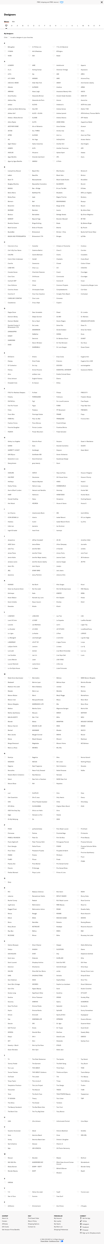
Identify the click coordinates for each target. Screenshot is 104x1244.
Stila (82, 958)
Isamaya (59, 530)
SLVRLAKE (59, 958)
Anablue (59, 87)
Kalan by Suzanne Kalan (16, 589)
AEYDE (10, 131)
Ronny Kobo (85, 896)
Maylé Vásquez (37, 739)
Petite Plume (36, 846)
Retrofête (35, 922)
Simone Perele (36, 1006)
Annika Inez (60, 131)
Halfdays (11, 481)
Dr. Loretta (84, 312)
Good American (37, 459)
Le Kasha (35, 633)
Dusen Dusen (85, 347)
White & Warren (61, 1168)
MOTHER (84, 713)
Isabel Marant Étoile (63, 522)
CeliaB (34, 259)
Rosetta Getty (85, 909)
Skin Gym (35, 1049)
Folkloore (59, 397)
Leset (34, 659)
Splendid (59, 1006)
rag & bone (11, 905)
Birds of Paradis (37, 227)
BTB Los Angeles (86, 193)
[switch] (5, 47)
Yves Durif (59, 1196)
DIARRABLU (36, 347)
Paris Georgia (12, 846)
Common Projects (62, 285)
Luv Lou (83, 651)
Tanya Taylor (12, 1081)
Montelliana (85, 695)
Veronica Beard (37, 1135)
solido (58, 971)
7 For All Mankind (62, 47)
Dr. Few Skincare (61, 343)
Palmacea (11, 833)
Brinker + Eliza (61, 232)
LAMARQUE (12, 642)
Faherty (10, 397)
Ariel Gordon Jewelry (87, 83)
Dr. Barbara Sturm (62, 338)
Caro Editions (12, 285)
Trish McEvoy (85, 1081)
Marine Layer (36, 682)
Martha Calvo (36, 708)
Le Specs (35, 668)
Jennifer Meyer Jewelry (39, 557)
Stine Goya (84, 967)
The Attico (11, 1103)
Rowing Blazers (86, 922)
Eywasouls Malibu (87, 370)
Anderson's (60, 104)
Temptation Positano (14, 1085)
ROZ (82, 931)
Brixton (83, 175)
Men (13, 22)
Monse (83, 686)
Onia (58, 793)
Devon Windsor (37, 343)
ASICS (83, 91)
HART (9, 494)
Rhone (34, 935)
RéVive (34, 931)
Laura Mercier (12, 659)
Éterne (58, 378)
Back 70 (10, 179)
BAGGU (10, 188)
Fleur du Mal (36, 419)
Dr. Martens (84, 316)
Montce (83, 691)
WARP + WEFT (37, 1166)
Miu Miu (59, 748)
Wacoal (10, 1158)
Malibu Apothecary (14, 713)
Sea (9, 1019)
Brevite (58, 227)
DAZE (9, 344)
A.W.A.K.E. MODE (13, 83)
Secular (10, 1023)
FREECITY (84, 392)
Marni (34, 695)
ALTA (33, 148)
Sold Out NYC (60, 962)
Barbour (10, 214)
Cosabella (84, 254)
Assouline (84, 100)
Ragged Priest (12, 909)
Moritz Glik (84, 708)
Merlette (59, 691)
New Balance (36, 775)
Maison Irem (12, 700)
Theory (34, 1098)
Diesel (58, 312)
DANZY (10, 336)
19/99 (9, 55)
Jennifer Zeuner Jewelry (39, 562)
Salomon (11, 967)
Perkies (34, 833)
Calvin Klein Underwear (15, 259)
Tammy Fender (12, 1063)
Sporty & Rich (60, 1015)
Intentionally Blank (38, 513)
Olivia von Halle (37, 810)
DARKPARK (11, 340)
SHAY (34, 954)
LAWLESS (35, 616)
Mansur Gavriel (13, 726)
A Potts (58, 161)
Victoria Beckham (62, 1131)
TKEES (58, 1090)
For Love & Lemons (62, 401)
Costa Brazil (85, 259)
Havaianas (35, 477)
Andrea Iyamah (61, 113)
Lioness (58, 646)
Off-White (11, 806)
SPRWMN (59, 1019)
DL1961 (58, 316)
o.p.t (9, 793)
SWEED (83, 1036)
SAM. (9, 975)
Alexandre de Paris (38, 100)
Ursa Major (84, 1121)
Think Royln (60, 1068)
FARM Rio (11, 419)
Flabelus (35, 410)
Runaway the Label (87, 935)
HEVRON (35, 503)
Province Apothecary (87, 852)
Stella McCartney (86, 945)
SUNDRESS (84, 1002)
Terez (9, 1094)
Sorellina (59, 993)
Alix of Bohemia (37, 126)
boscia (58, 210)
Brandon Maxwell (62, 219)
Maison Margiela (13, 704)
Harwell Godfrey (13, 499)
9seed (58, 55)
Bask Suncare (12, 227)
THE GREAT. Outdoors (39, 1072)
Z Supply (84, 1206)
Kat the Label (36, 589)
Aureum (83, 126)
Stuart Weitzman (86, 984)
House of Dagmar (86, 473)
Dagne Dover (12, 312)
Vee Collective (12, 1144)
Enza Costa (60, 357)
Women (6, 22)
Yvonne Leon (85, 1192)
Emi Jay (34, 365)
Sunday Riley (85, 997)
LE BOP (34, 620)
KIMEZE (59, 593)
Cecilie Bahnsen (37, 254)
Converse (59, 298)
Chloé (34, 285)
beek (33, 197)
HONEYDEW (60, 494)
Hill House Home (61, 477)
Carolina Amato (13, 289)
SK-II (33, 1036)
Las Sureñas (12, 655)
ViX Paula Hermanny (63, 1148)
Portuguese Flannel (62, 842)
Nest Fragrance (37, 766)
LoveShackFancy (86, 629)
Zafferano (11, 1206)
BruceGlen (84, 179)
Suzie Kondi (84, 1028)
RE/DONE (11, 935)
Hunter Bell (84, 490)
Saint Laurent (12, 962)
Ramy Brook (12, 926)
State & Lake (60, 1036)
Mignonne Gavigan (62, 708)
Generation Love (13, 459)
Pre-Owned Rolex (62, 868)
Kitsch (58, 606)
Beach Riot (35, 171)
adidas (10, 104)
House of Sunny (86, 477)
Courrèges (84, 272)
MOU (82, 717)
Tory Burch (84, 1063)
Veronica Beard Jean (38, 1139)
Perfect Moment (13, 872)
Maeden (10, 691)
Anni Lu (58, 135)
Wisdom (59, 1173)
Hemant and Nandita (39, 490)
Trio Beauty (84, 1076)
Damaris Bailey (13, 316)
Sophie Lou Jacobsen (63, 984)
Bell (33, 201)
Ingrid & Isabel (12, 530)
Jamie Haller (12, 557)
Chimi (34, 281)
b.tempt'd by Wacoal (14, 171)
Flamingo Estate (37, 414)
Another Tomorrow (62, 148)
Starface (59, 1032)
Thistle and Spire (61, 1072)
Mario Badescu (37, 686)
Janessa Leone (12, 562)
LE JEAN (35, 629)
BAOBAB (10, 210)
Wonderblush (85, 1162)
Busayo (83, 201)
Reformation (36, 905)
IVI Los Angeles (86, 517)
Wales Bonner (12, 1166)
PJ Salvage (35, 868)
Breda (58, 223)
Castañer (35, 246)
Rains (9, 922)
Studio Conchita (86, 988)
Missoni (59, 739)
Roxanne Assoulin (86, 926)
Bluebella (59, 193)
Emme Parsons (37, 370)
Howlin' (83, 481)
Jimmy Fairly (60, 553)
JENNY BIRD (36, 570)
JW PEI (83, 562)
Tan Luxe (11, 1068)
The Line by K (36, 1081)
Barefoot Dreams (13, 223)
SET (9, 1041)
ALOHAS (35, 135)
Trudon (83, 1085)
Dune (82, 334)
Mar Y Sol (35, 717)
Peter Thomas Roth (38, 842)
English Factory (37, 378)
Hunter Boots (85, 494)
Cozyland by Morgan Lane (89, 285)
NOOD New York (61, 779)
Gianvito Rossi (37, 441)
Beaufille (35, 175)
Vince (58, 1135)
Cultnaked (84, 294)
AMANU (34, 161)
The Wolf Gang (61, 1063)
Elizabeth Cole (12, 383)
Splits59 (59, 1010)
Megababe (35, 743)
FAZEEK (10, 432)
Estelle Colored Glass (63, 374)
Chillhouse (35, 276)
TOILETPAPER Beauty (63, 1094)
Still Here (84, 962)
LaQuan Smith (12, 646)
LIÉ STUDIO (60, 629)
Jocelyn (58, 566)
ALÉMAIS (35, 87)
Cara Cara (11, 276)
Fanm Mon (11, 414)
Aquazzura (84, 69)
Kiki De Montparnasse (63, 589)
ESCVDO (59, 365)
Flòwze (58, 392)
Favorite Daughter (13, 427)
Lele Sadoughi (36, 638)
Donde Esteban (61, 330)
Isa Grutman (60, 526)
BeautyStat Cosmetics (39, 184)
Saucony (10, 1002)
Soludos (59, 975)
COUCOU (84, 268)
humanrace (84, 486)
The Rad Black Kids (38, 1107)
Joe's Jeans (59, 570)
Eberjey (10, 361)
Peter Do (35, 837)
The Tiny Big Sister (38, 1111)
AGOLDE (11, 152)
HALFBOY (11, 477)
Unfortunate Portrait (63, 1121)
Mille (58, 717)
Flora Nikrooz (36, 423)
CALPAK (10, 254)
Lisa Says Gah (61, 655)
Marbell (10, 730)
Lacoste (10, 624)
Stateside (59, 1041)
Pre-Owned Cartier (62, 864)
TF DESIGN (11, 1098)
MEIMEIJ (35, 748)
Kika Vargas (60, 584)
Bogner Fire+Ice (61, 197)
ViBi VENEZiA (36, 1148)
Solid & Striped (61, 967)
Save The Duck (12, 1006)
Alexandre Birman (38, 96)
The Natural (36, 1090)
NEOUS (34, 762)
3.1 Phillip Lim (36, 47)
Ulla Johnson (36, 1121)
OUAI (82, 806)
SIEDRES (35, 984)
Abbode (10, 87)
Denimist (35, 338)
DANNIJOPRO (12, 331)
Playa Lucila (36, 872)
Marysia (34, 713)
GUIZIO (83, 446)
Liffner (58, 633)
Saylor (10, 1010)
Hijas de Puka (61, 473)
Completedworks (61, 289)
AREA (82, 74)
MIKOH (58, 713)
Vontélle (83, 1131)
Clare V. (58, 250)
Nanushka (11, 770)
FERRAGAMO (36, 397)
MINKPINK (59, 721)
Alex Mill (35, 109)
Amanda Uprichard (38, 157)
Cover (83, 281)
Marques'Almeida (37, 700)
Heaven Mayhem (37, 481)
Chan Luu (35, 268)
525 (33, 55)
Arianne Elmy (85, 78)
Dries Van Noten (86, 330)
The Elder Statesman (39, 1059)
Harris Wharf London (14, 490)
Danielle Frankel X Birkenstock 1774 (14, 326)
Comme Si (59, 281)
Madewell (11, 682)
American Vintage (62, 69)
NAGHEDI (11, 762)
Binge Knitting (36, 223)
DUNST (83, 338)
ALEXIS (34, 104)
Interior (34, 517)
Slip (57, 954)
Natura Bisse (12, 783)
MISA (58, 726)
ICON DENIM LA (13, 517)
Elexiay (10, 370)
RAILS (10, 918)
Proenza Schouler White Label (88, 847)
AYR (82, 148)
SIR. (33, 1023)
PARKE (10, 855)
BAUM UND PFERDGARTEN (17, 236)
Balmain (10, 201)
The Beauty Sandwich (15, 1107)
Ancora (58, 100)
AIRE (33, 65)
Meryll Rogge (60, 695)
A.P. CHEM (11, 78)
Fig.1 (33, 401)
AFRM (10, 135)
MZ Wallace (84, 743)
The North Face (37, 1094)
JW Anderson (85, 557)
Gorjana (59, 441)
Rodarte (59, 922)
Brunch (83, 184)
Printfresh (84, 829)
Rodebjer (59, 926)
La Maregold (12, 638)
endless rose (36, 374)
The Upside (60, 1059)
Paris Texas (11, 850)
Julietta (83, 549)
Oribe (58, 802)
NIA (33, 783)
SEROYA (10, 1032)
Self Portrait (12, 1028)
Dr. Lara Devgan (61, 347)
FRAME (58, 414)
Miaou (58, 700)
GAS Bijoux (11, 454)
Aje (33, 74)
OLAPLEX (35, 793)
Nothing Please (86, 762)
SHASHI (34, 949)
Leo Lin (34, 655)
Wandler (35, 1158)
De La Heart (36, 321)
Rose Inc (83, 905)
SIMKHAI (35, 1002)
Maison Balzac (12, 695)
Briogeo (58, 236)
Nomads (59, 775)
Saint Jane (11, 958)
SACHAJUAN (12, 954)
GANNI (10, 446)
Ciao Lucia (35, 298)
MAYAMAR (35, 730)
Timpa (58, 1081)
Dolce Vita (59, 325)
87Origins (59, 51)
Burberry (83, 197)
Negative (35, 757)
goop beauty (36, 463)
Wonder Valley (85, 1166)
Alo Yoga (35, 139)
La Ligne (10, 633)
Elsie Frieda (36, 361)
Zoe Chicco (60, 1206)
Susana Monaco (86, 1019)
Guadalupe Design (62, 459)
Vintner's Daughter (62, 1139)
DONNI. (58, 334)
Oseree (58, 815)
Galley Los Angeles (14, 441)
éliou (9, 374)
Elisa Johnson (12, 378)
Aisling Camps (37, 69)
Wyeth (83, 1171)
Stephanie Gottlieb (87, 954)
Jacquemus (11, 540)
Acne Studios (12, 96)
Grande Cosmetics (62, 446)
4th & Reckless (37, 51)
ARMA (83, 87)
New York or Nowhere (39, 779)
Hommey (59, 490)
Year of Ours (12, 1196)
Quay (9, 882)
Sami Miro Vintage (14, 984)
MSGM (83, 726)
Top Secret (84, 1059)
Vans (9, 1135)
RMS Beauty (60, 905)
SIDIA (34, 980)
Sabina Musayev (13, 945)
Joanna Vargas (61, 562)
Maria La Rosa (12, 748)
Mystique (84, 739)
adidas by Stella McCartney (17, 109)
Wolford (83, 1158)
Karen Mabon (12, 597)
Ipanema (35, 526)
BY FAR (83, 219)
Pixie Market (36, 864)
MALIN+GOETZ (13, 717)
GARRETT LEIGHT (14, 450)
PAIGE (10, 829)
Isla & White (85, 513)
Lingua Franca (61, 642)
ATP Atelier (84, 117)
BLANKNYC (60, 184)
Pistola (34, 855)
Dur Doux (84, 343)
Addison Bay (12, 100)
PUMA (83, 861)
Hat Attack (11, 503)
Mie (57, 704)
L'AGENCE (11, 616)
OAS (9, 802)
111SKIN (10, 51)
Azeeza (83, 152)
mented (58, 686)
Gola (33, 446)
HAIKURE (11, 473)
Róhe (58, 935)
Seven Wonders (13, 1049)
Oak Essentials (13, 797)
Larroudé (11, 651)
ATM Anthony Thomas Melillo (90, 113)
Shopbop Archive (37, 962)
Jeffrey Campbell (37, 540)
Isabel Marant (60, 517)
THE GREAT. (36, 1068)
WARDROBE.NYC (37, 1162)
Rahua (10, 913)
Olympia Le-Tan (37, 815)
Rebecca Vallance (37, 892)
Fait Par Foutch (13, 405)
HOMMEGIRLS (61, 486)
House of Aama (61, 503)
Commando (60, 276)
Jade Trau (11, 549)
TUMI (82, 1090)
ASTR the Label (86, 104)
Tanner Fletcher (13, 1072)
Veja (9, 1148)
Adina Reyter (12, 122)
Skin (33, 1041)
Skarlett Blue (36, 1032)
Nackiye (10, 757)
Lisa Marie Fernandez (63, 651)
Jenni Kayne (36, 566)
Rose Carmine (85, 900)
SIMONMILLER (37, 1019)
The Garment (36, 1063)
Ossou (83, 797)
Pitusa (34, 859)
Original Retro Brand (63, 806)
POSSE (58, 846)
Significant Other (37, 993)
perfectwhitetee (37, 829)
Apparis (83, 65)
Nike (57, 757)
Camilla (10, 263)
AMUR (58, 83)
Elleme (34, 357)
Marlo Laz (35, 691)
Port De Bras (60, 837)
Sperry (58, 1002)
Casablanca (12, 302)
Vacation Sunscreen (14, 1131)
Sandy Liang (12, 993)
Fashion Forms (12, 423)
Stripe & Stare (85, 975)
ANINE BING (60, 122)
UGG (9, 1121)
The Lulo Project (37, 1085)
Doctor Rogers (61, 321)
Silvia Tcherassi (37, 997)
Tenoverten (11, 1090)
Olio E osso (36, 797)
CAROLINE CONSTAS (15, 298)
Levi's (58, 624)
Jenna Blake (36, 544)
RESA (34, 918)
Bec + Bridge (36, 188)
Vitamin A (59, 1144)
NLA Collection (61, 766)
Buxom (83, 206)
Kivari (83, 584)
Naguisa (10, 766)
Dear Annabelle (37, 312)
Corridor (83, 250)
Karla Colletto (12, 602)
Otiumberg (84, 802)
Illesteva (10, 522)
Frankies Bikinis (61, 427)
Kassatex (11, 606)
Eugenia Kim (85, 357)
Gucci (58, 463)
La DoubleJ (11, 629)
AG (9, 139)
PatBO (10, 859)
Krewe (83, 597)
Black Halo (60, 175)
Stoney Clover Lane (87, 971)
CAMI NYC (11, 268)
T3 (8, 1059)
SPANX (58, 997)
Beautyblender (36, 179)
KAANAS (10, 584)
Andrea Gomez (61, 109)
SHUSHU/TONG (37, 975)
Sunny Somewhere (87, 1010)
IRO (57, 513)
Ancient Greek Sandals (63, 96)
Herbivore (35, 494)
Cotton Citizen (85, 263)
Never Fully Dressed (38, 770)
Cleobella (59, 259)
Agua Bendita (12, 157)
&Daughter (11, 47)
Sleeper (58, 945)
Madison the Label (14, 686)
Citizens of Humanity (63, 246)
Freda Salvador (61, 432)
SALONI (10, 971)
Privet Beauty (85, 837)
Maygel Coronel (37, 734)
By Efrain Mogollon (87, 214)
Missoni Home (61, 743)
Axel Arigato (85, 144)
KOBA (82, 593)
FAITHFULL (11, 401)
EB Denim (11, 357)
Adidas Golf (11, 113)
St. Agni (58, 1023)
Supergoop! (84, 1015)
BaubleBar (11, 232)
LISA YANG (60, 659)
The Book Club (12, 1111)
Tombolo (59, 1103)
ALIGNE (34, 117)
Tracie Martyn (85, 1072)
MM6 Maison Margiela (88, 678)
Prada (58, 859)
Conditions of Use (54, 1241)
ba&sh (10, 175)
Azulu (82, 157)
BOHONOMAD (61, 201)
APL (57, 157)
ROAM (58, 909)
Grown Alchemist (61, 454)
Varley (10, 1139)
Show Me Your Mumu (39, 971)
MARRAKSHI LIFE (38, 704)
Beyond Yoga (36, 219)
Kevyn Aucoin (36, 602)
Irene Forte (35, 530)
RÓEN (58, 931)
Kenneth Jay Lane (37, 597)
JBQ (9, 570)
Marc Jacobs (12, 734)
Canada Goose (12, 272)
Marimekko (36, 678)
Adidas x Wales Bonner (15, 117)
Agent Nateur (12, 144)
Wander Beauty (13, 1171)
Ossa (82, 793)
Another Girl (60, 144)
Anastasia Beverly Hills (63, 91)
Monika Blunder (86, 682)
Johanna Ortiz (60, 575)
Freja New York (85, 405)
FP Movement (60, 410)
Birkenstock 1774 (37, 236)
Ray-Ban (10, 931)
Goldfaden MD (37, 454)
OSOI (58, 819)
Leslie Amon (36, 664)
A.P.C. (9, 74)
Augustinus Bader (86, 122)
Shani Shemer (36, 945)
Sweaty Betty (85, 1032)
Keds (33, 593)
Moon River (84, 704)
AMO (58, 78)
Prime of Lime (61, 872)
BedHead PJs (36, 193)
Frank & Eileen (61, 423)
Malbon (10, 708)
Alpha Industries (37, 144)
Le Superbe (60, 620)
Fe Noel (34, 392)
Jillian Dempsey (61, 544)
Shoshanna (36, 967)
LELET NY (35, 642)
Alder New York (37, 83)
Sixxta (34, 1028)
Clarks (58, 254)
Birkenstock (36, 232)
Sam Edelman (12, 980)
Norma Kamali (85, 757)
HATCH (34, 473)
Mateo (34, 721)
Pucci (82, 857)
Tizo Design (60, 1085)
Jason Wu (11, 566)
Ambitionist (60, 65)
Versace (34, 1144)
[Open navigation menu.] (2, 7)
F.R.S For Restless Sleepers (16, 392)
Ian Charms (11, 513)
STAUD (58, 1045)
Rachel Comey (12, 900)
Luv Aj (83, 646)
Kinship (58, 602)
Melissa (58, 678)
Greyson (59, 450)
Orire (58, 810)
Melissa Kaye (60, 682)
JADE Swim (11, 544)
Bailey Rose (11, 197)
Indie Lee (11, 526)
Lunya (83, 642)
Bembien (35, 210)
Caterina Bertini (37, 250)
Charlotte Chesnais (38, 272)
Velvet (34, 1131)
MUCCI (83, 730)
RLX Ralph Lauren (62, 900)
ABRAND (11, 91)
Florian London (37, 427)
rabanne (10, 896)
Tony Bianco (60, 1111)
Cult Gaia (84, 289)
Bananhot (11, 206)
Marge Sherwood (13, 743)
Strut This (84, 980)
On (33, 819)
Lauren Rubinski (13, 664)
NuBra (83, 770)
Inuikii (34, 522)
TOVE (82, 1068)
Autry (82, 131)
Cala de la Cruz (13, 246)
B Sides (83, 188)
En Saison (35, 383)
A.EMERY (11, 65)
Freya (82, 414)
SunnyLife (84, 1006)
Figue (34, 405)
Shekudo (35, 958)
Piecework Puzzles (38, 850)
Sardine (10, 997)
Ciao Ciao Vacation (38, 294)
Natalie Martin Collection (16, 775)
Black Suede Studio (62, 179)
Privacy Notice (44, 1241)
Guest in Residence (87, 441)
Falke (9, 410)
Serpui (10, 1036)
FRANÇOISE (60, 419)
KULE (82, 602)
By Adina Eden (85, 210)
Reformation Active (38, 909)
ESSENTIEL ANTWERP (63, 370)
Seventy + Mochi (13, 1045)
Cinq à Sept (36, 302)
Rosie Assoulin (85, 913)
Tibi (57, 1076)
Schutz (10, 1015)
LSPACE (83, 633)
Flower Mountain (37, 432)
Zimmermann (36, 1206)
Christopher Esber (38, 289)
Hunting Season (86, 499)
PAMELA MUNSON (14, 837)
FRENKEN (84, 410)
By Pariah (84, 227)
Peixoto (10, 868)
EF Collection (12, 365)
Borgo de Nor (60, 206)
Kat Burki (35, 584)
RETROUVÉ (36, 926)
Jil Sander (59, 549)
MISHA (58, 734)
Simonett (35, 1015)
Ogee (9, 815)
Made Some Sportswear (15, 678)
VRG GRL (84, 1135)
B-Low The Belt (61, 188)
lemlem (34, 651)
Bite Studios (60, 171)
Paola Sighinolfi (13, 842)
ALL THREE (36, 131)
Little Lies (59, 664)
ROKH (83, 892)
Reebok (34, 900)
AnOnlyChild (60, 139)
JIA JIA (58, 540)
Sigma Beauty (36, 988)
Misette (58, 730)
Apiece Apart (60, 152)
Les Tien (59, 616)
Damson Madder (13, 321)
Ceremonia (35, 263)
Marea (10, 739)
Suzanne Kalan (85, 1023)
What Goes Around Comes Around (65, 1163)
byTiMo (83, 236)
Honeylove (59, 499)
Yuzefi (58, 1192)
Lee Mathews (36, 624)
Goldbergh (35, 450)
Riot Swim (59, 892)
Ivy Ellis (83, 522)
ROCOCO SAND (61, 918)
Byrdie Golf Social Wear (88, 232)
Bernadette (35, 214)
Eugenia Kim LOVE (87, 361)
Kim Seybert (60, 597)
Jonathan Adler (85, 540)
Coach (58, 272)
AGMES (10, 148)
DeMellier (35, 334)
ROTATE (83, 918)
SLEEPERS (60, 949)
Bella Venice (36, 206)
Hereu (34, 499)
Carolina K (11, 294)
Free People (84, 401)
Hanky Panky (12, 486)
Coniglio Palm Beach (63, 294)
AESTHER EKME (13, 126)
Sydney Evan (85, 1041)
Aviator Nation (85, 139)
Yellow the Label (37, 1192)
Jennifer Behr (36, 549)
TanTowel (11, 1076)
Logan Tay (84, 624)
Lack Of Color (12, 620)
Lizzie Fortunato (61, 668)
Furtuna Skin (85, 419)
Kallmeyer (11, 593)
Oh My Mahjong (13, 819)
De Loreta (35, 325)
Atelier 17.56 (85, 109)
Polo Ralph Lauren (62, 829)
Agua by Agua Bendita (15, 161)
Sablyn (10, 949)
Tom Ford (59, 1107)
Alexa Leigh (36, 91)
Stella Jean (59, 1049)
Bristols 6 (84, 171)
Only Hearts (60, 797)
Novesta (83, 766)
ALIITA (34, 122)
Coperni (59, 302)
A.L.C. (9, 69)
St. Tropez (59, 1028)
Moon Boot (84, 700)
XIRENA (10, 1182)
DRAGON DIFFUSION (88, 321)
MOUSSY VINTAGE (87, 721)
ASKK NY (84, 96)
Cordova (83, 246)
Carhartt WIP (12, 281)
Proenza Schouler (86, 842)
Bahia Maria (12, 193)
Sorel (58, 988)
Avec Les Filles (85, 135)
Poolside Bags (61, 833)
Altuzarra (35, 152)
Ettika (58, 383)
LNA (82, 616)
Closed (58, 263)
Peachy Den (11, 864)
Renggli (34, 913)
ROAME (58, 913)
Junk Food (84, 553)
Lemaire (34, 646)
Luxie (82, 655)
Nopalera (59, 783)
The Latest (35, 1076)
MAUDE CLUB (36, 726)
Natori (10, 779)
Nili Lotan (59, 762)
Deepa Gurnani (37, 316)
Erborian (59, 361)
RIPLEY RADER (61, 896)
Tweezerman (85, 1094)
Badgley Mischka (13, 184)
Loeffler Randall (86, 620)
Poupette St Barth (62, 850)
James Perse (12, 553)
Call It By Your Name (14, 250)
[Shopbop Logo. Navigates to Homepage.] (52, 7)
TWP (82, 1098)
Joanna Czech (60, 557)
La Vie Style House (14, 668)
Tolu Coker (59, 1098)
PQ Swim (59, 855)
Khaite (34, 606)
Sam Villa (11, 988)
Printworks (84, 833)
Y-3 (9, 1192)
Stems (83, 949)
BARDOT (10, 219)
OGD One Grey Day (14, 810)
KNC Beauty (85, 589)
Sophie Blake (60, 980)
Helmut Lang (36, 486)
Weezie (58, 1158)
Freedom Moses (86, 397)
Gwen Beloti (85, 450)
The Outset (35, 1103)
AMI (57, 74)
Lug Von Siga (85, 638)
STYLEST (84, 993)
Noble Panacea (61, 770)
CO (57, 268)
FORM (58, 405)
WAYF (34, 1171)
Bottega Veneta (61, 214)
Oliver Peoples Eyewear (39, 802)
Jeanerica (11, 575)
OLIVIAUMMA (36, 806)
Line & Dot (59, 638)
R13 (9, 892)
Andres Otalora (61, 117)
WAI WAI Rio (12, 1162)
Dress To (83, 325)
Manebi (10, 721)
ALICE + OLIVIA (37, 113)
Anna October (60, 126)
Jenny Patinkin (37, 575)
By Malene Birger (86, 223)
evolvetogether (85, 365)
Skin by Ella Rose (38, 1045)
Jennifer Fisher (37, 553)
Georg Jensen (12, 463)
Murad (83, 734)
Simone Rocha (37, 1010)
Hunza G (83, 503)
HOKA (58, 481)
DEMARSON (36, 330)
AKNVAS (35, 78)
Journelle (84, 544)
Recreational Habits (38, 896)
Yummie (34, 1196)
